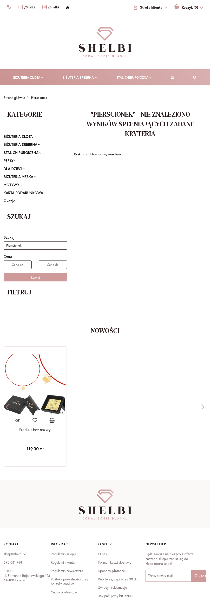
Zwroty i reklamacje (112, 587)
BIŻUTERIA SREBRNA (80, 77)
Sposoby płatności (111, 570)
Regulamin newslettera (67, 570)
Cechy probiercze (64, 592)
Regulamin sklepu (63, 554)
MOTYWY (13, 184)
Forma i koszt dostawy (114, 562)
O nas (102, 554)
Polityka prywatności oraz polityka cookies (69, 581)
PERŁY (10, 160)
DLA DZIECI (14, 168)
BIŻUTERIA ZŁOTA (28, 77)
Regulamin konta (63, 562)
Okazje (9, 200)
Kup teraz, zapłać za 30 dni (118, 579)
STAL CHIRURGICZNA (134, 77)
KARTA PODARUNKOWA (23, 192)
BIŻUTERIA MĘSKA (20, 176)
